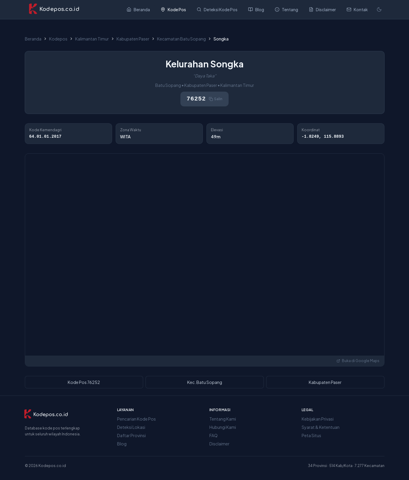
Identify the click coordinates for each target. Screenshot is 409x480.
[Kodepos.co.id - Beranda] (54, 9)
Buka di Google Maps (358, 361)
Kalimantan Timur (92, 38)
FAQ (213, 435)
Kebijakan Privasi (318, 418)
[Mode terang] (379, 9)
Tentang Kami (222, 418)
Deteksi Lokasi (131, 427)
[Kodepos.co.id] (46, 415)
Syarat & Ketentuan (321, 427)
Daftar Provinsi (131, 435)
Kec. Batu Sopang (204, 382)
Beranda (33, 38)
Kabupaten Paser (133, 38)
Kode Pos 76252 (84, 382)
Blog (122, 443)
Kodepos (58, 38)
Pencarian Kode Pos (136, 418)
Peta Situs (311, 435)
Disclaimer (219, 443)
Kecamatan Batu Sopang (181, 38)
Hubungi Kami (222, 427)
